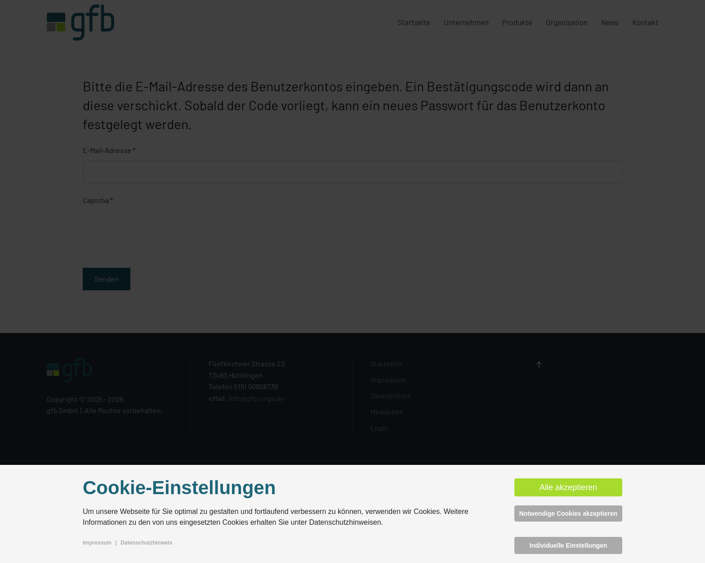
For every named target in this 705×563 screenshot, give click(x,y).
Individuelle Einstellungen (568, 545)
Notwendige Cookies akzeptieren (568, 513)
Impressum (97, 543)
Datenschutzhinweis (146, 543)
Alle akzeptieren (568, 487)
